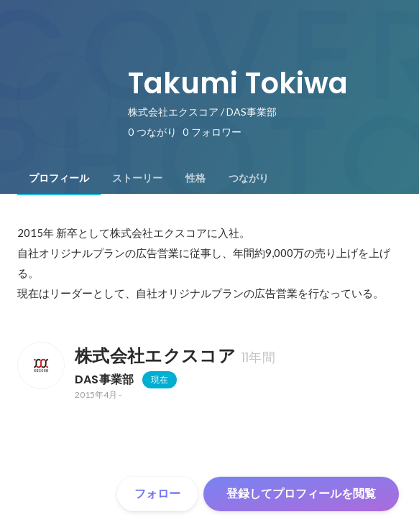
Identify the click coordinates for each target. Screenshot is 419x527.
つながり (249, 178)
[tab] (59, 178)
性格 (195, 178)
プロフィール (59, 178)
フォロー (157, 493)
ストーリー (137, 178)
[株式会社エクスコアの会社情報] (40, 365)
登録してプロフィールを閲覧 (301, 493)
